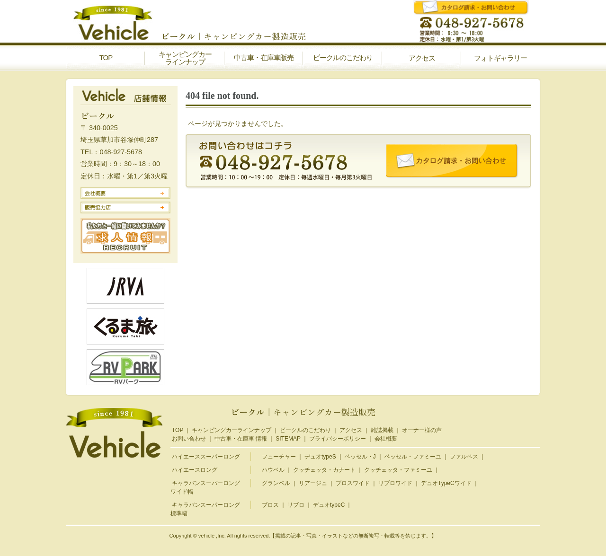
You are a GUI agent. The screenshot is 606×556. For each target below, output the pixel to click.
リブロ (295, 505)
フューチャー (279, 456)
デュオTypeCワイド (446, 483)
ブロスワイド (353, 483)
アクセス (350, 430)
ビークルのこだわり (343, 57)
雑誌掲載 (382, 430)
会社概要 (385, 438)
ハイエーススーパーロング (206, 456)
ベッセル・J (360, 456)
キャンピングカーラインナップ (231, 430)
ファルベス (464, 456)
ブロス (270, 505)
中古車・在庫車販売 (264, 57)
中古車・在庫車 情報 (240, 438)
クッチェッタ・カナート (324, 470)
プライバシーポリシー (337, 438)
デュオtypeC (329, 505)
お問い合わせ (189, 438)
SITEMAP (288, 438)
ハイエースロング (194, 470)
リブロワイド (395, 483)
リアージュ (313, 483)
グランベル (276, 483)
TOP (106, 57)
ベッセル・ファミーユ (412, 456)
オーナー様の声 (422, 430)
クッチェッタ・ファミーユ (398, 470)
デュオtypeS (320, 456)
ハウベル (273, 470)
